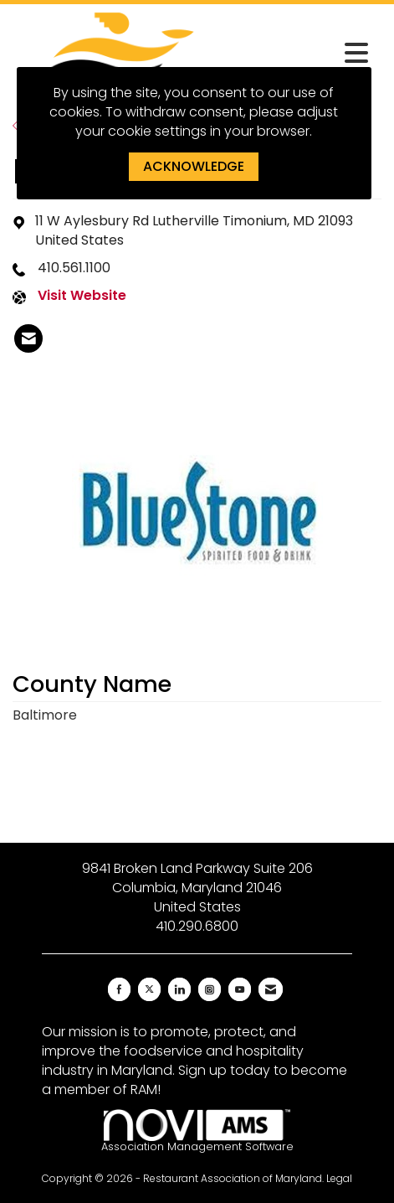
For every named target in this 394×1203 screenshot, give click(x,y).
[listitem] (28, 338)
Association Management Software (197, 1131)
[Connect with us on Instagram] (209, 989)
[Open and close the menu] (298, 54)
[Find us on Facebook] (119, 989)
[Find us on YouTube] (239, 989)
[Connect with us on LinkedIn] (179, 989)
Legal (339, 1178)
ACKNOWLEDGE (193, 166)
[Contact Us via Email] (270, 989)
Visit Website (82, 296)
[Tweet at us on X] (149, 989)
